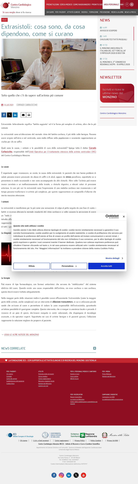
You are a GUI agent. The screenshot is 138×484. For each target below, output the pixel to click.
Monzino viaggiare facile (46, 381)
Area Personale (111, 4)
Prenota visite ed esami (46, 374)
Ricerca (84, 12)
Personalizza (69, 266)
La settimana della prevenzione (112, 399)
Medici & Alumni (117, 12)
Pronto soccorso (100, 4)
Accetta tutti (106, 266)
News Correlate (48, 348)
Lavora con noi (43, 386)
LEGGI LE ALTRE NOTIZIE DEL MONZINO (21, 334)
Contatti (9, 376)
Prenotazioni (52, 4)
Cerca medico (66, 4)
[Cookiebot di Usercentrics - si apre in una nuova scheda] (107, 216)
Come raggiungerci (82, 4)
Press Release (106, 374)
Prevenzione (105, 12)
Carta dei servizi (11, 379)
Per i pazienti (60, 12)
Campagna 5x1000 (108, 397)
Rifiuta (32, 266)
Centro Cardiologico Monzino (113, 113)
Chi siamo (50, 12)
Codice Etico (10, 383)
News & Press (130, 12)
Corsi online (74, 376)
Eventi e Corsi (74, 374)
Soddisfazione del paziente (15, 381)
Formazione (93, 12)
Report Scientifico (76, 397)
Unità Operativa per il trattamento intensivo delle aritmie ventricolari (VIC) (62, 151)
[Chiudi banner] (124, 216)
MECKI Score (74, 379)
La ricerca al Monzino (77, 399)
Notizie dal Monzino (45, 383)
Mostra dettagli (112, 258)
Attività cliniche (73, 12)
